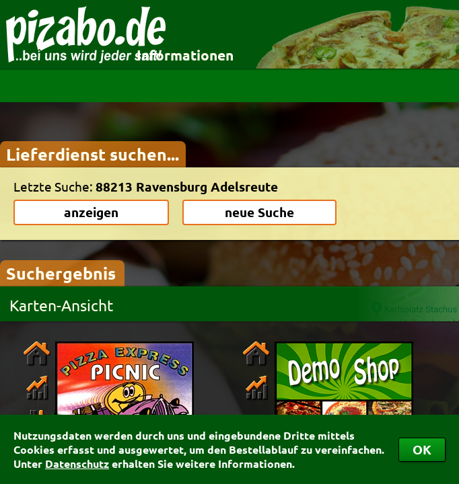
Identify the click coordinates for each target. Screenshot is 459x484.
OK (422, 449)
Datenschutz (77, 463)
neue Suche (259, 212)
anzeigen (91, 212)
